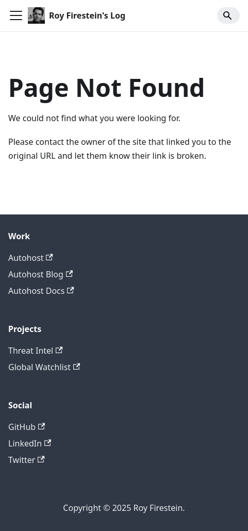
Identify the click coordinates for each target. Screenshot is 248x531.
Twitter (26, 460)
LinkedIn (29, 443)
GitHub (26, 427)
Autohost (30, 257)
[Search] (228, 15)
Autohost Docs (41, 290)
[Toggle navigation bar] (16, 15)
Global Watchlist (44, 367)
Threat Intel (35, 350)
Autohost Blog (40, 274)
